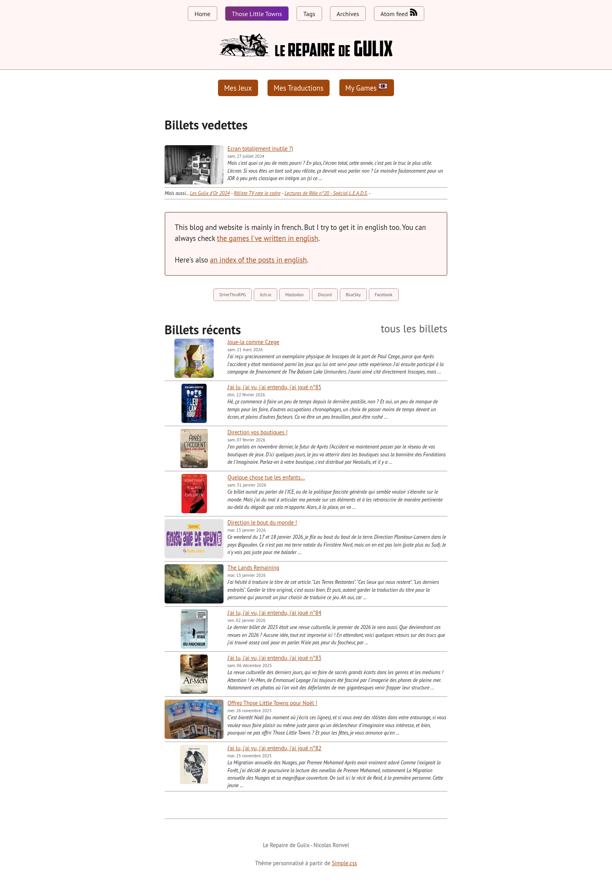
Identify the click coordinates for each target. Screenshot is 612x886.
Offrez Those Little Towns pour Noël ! (272, 703)
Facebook (383, 294)
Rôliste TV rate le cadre (257, 193)
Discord (325, 294)
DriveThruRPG (233, 294)
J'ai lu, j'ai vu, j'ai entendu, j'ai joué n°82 (274, 748)
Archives (348, 14)
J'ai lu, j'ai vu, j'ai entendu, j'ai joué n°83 (274, 658)
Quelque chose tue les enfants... (266, 477)
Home (202, 14)
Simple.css (344, 863)
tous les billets (414, 329)
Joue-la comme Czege (253, 342)
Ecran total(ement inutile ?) (260, 148)
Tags (309, 14)
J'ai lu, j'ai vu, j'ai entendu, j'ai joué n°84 (274, 612)
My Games (366, 88)
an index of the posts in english (258, 259)
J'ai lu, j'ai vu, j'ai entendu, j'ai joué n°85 (274, 387)
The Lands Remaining (253, 567)
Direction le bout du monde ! (262, 522)
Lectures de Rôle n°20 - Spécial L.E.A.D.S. (325, 193)
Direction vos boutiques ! (257, 432)
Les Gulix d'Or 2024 (210, 193)
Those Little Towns (257, 14)
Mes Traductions (299, 88)
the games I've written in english (267, 238)
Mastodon (294, 294)
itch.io (265, 294)
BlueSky (353, 294)
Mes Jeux (238, 88)
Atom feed (399, 13)
